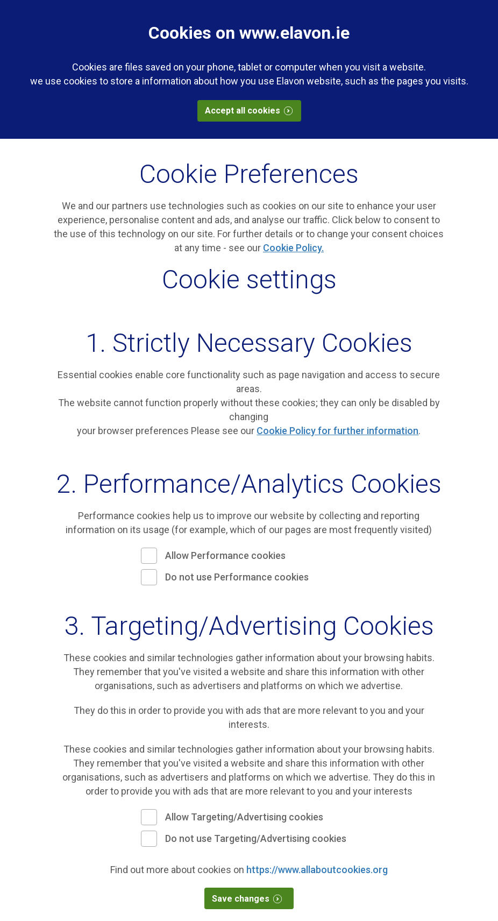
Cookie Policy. (293, 247)
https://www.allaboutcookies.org (317, 869)
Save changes (251, 899)
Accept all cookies (253, 110)
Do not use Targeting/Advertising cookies (255, 838)
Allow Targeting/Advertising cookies (244, 817)
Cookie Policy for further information (337, 430)
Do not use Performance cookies (237, 577)
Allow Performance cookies (225, 555)
